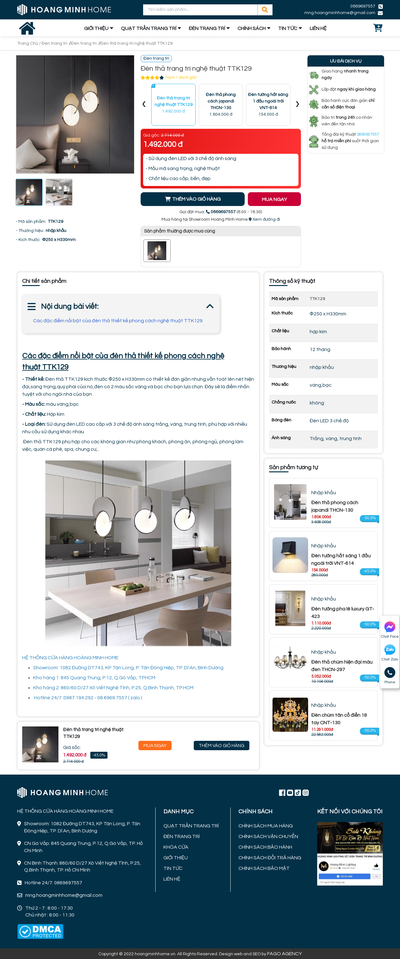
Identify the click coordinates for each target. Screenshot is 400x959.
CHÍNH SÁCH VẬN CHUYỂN (268, 836)
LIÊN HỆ (318, 28)
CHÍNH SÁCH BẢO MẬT (264, 868)
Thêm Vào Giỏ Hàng (221, 745)
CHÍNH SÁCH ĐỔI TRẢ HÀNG (269, 857)
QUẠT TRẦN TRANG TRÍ (148, 28)
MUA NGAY (274, 199)
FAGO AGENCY (284, 953)
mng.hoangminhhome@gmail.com (339, 13)
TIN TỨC (287, 28)
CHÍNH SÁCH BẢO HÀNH (265, 847)
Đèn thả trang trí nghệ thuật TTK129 (136, 43)
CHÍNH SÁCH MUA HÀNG (265, 825)
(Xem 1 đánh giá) (181, 77)
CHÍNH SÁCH (252, 28)
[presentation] (144, 105)
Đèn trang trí (54, 43)
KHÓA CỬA (175, 847)
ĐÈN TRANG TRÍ (207, 28)
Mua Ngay (155, 745)
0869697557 (362, 6)
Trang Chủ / (29, 43)
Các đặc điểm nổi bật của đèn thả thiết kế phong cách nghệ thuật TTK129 (117, 320)
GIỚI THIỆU (96, 28)
